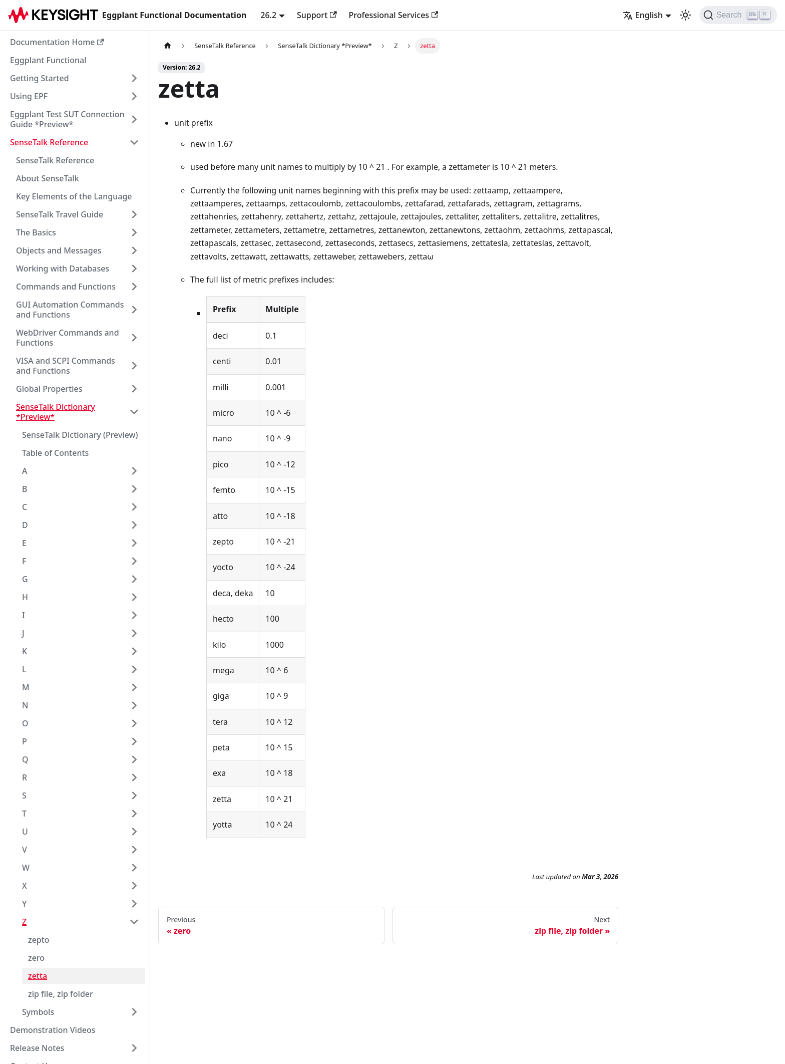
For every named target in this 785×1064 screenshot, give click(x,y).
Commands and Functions (66, 286)
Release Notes (37, 1047)
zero (36, 957)
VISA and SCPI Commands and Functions (65, 365)
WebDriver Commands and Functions (67, 337)
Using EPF (29, 96)
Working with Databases (62, 268)
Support (317, 15)
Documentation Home (57, 42)
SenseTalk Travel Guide (59, 214)
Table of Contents (55, 452)
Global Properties (49, 388)
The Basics (36, 232)
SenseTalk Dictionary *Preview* (55, 411)
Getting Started (39, 78)
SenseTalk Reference (49, 142)
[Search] (738, 15)
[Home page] (167, 46)
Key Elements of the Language (74, 196)
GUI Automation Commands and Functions (70, 309)
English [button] (643, 15)
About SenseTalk (47, 178)
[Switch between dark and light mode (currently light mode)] (685, 15)
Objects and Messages (59, 250)
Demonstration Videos (53, 1029)
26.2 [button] (268, 15)
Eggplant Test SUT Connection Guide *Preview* (67, 119)
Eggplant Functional (48, 60)
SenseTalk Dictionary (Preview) (80, 434)
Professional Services (394, 15)
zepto (39, 939)
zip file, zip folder (60, 993)
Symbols (38, 1011)
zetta (37, 975)
